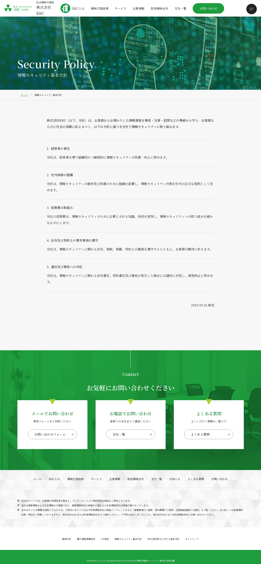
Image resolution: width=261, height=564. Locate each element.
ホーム (24, 94)
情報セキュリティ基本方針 (128, 539)
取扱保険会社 (159, 8)
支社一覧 (180, 8)
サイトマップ (192, 539)
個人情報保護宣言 (86, 539)
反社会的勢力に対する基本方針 (163, 539)
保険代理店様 (99, 8)
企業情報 (138, 8)
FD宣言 (105, 539)
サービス (120, 8)
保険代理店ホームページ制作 (150, 560)
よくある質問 (200, 434)
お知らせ (174, 479)
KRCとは (78, 8)
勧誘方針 (66, 539)
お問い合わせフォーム (50, 434)
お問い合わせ (208, 8)
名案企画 (170, 560)
